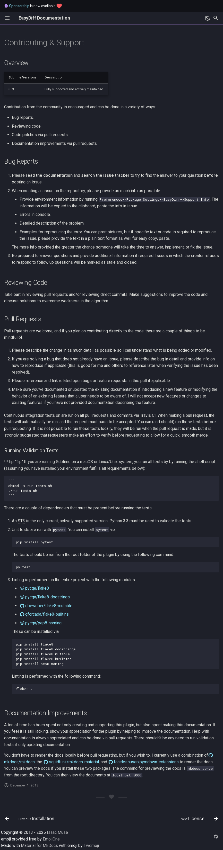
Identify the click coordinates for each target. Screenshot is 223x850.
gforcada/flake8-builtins (47, 614)
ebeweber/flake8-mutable (48, 605)
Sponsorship (19, 6)
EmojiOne (51, 839)
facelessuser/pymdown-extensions (146, 761)
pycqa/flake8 (37, 588)
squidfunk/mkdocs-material (74, 761)
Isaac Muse (57, 832)
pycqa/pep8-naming (43, 623)
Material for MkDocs (40, 845)
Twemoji (91, 845)
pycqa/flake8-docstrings (47, 597)
